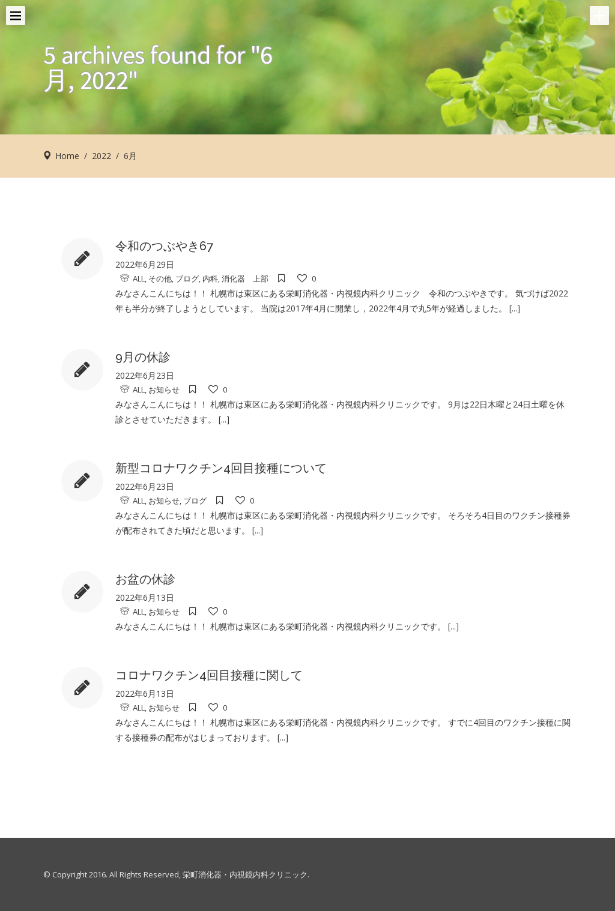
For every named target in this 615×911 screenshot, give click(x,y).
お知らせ (164, 389)
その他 (160, 278)
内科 (210, 278)
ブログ (187, 278)
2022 (101, 155)
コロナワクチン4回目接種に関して (209, 675)
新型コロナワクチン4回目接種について (221, 468)
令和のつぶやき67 (164, 246)
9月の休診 (143, 357)
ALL (139, 278)
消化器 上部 (245, 278)
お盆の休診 (145, 579)
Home (67, 155)
